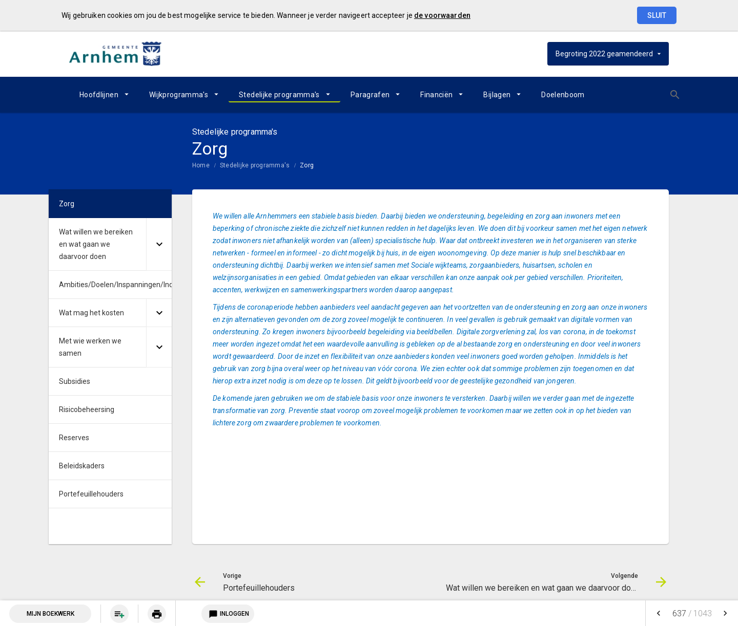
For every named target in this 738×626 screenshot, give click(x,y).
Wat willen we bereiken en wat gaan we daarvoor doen (96, 244)
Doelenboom (563, 95)
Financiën (436, 95)
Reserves (74, 438)
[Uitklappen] (159, 244)
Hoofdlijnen (98, 95)
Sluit (656, 15)
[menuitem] (104, 94)
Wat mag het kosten (91, 313)
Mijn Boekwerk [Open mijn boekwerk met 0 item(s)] (50, 613)
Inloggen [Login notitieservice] (228, 613)
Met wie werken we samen (90, 347)
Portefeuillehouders (91, 494)
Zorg (307, 165)
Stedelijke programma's (279, 95)
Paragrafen (370, 95)
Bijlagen (496, 95)
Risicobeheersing (86, 409)
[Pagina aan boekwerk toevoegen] (119, 614)
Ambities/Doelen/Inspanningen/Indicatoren (115, 284)
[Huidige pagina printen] (157, 614)
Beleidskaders (82, 466)
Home (201, 165)
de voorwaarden (442, 15)
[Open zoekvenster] (657, 94)
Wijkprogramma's (178, 95)
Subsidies (74, 381)
